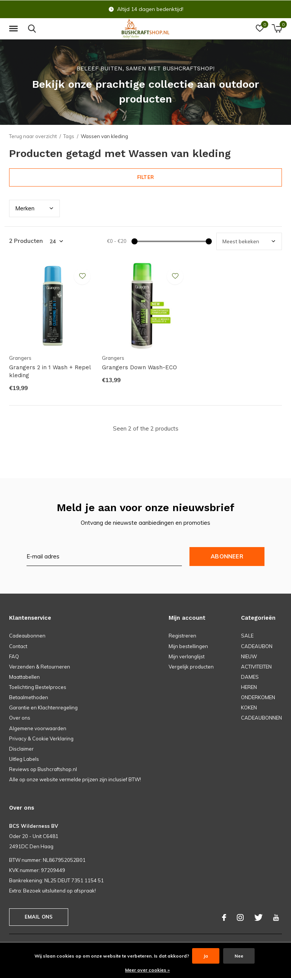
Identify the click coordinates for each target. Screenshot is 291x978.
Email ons (39, 917)
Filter (145, 177)
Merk (24, 208)
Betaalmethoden (28, 697)
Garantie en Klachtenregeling (43, 707)
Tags (68, 136)
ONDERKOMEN (258, 697)
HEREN (249, 687)
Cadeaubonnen (27, 636)
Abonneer (227, 556)
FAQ (14, 656)
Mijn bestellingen (188, 646)
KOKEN (249, 707)
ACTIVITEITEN (256, 667)
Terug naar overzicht (33, 136)
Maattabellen (24, 677)
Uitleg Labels (24, 759)
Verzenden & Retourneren (39, 667)
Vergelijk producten (191, 667)
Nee (239, 956)
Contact (18, 646)
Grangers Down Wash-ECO (139, 367)
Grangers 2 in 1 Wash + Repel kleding (50, 371)
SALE (247, 636)
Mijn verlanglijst (187, 656)
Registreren (182, 636)
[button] (14, 29)
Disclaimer (21, 749)
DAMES (250, 677)
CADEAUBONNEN (261, 718)
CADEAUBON (256, 646)
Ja (205, 956)
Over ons (19, 718)
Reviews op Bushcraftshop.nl (43, 769)
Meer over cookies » (147, 970)
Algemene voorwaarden (37, 728)
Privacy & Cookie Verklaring (41, 738)
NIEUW (249, 656)
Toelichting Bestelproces (37, 687)
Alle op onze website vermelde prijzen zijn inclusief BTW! (75, 779)
